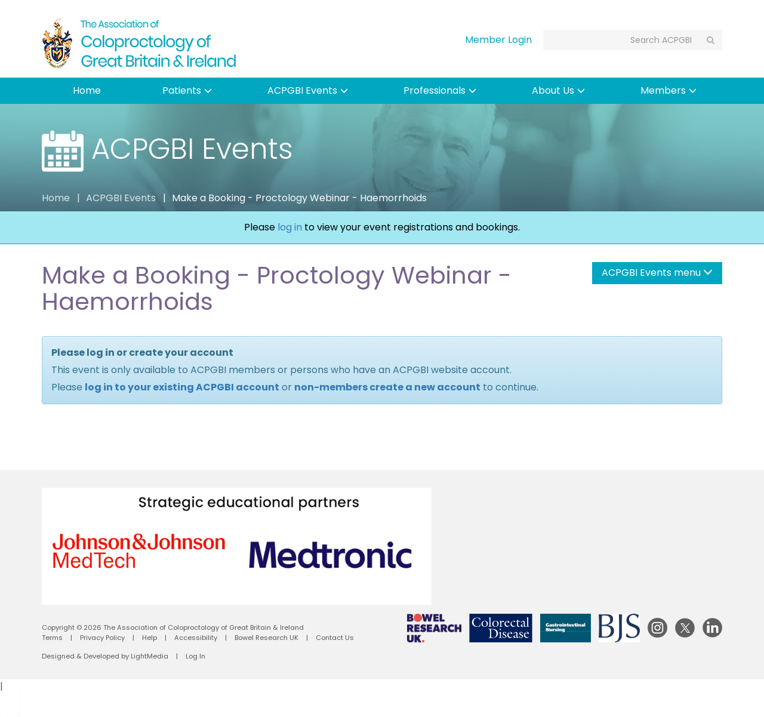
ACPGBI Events (307, 90)
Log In (195, 656)
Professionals (439, 90)
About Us (558, 90)
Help (149, 637)
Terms (52, 637)
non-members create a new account (387, 387)
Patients (187, 90)
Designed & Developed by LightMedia (105, 656)
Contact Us (335, 637)
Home (87, 90)
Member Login (498, 40)
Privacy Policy (102, 637)
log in (290, 227)
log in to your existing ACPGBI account (182, 387)
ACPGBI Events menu (657, 272)
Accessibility (195, 637)
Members (668, 90)
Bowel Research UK (266, 637)
